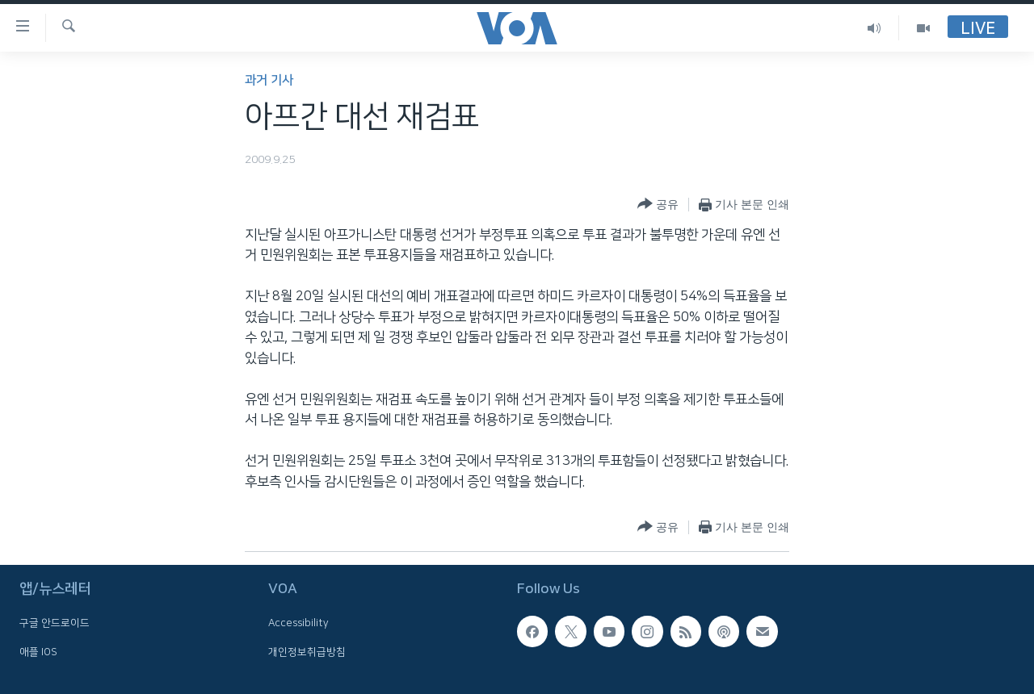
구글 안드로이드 (54, 623)
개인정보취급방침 (307, 652)
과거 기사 (269, 80)
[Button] (658, 204)
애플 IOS (38, 652)
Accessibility (298, 623)
